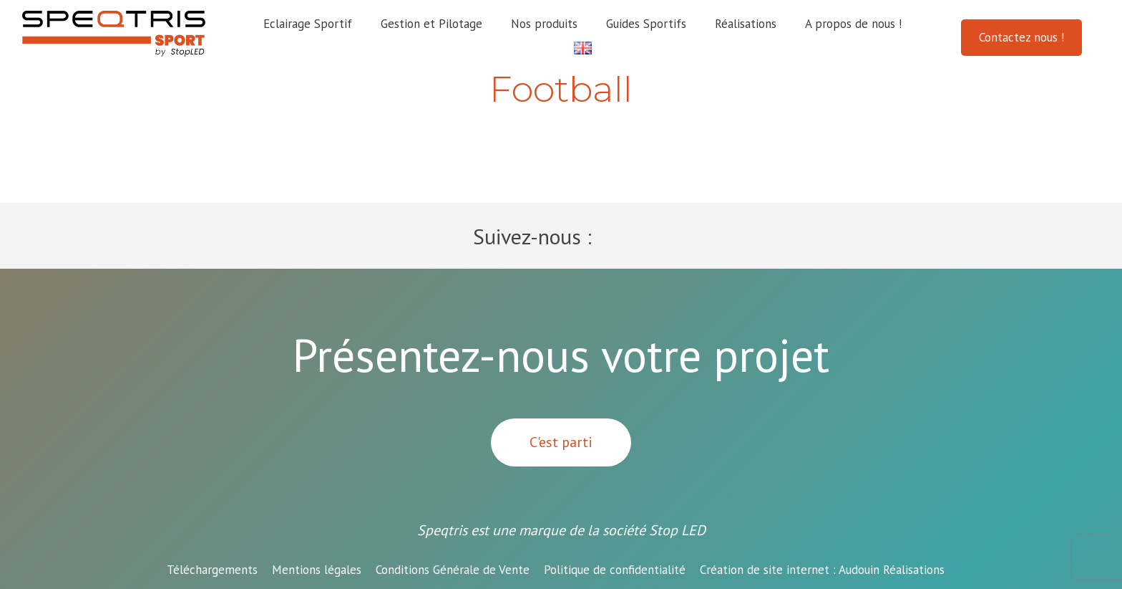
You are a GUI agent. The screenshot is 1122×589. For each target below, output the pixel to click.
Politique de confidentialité (615, 570)
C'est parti (561, 442)
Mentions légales (316, 570)
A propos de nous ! (853, 24)
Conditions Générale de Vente (453, 570)
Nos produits (544, 24)
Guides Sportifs (646, 24)
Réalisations (745, 24)
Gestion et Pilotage (431, 24)
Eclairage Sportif (307, 24)
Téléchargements (212, 570)
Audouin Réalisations (822, 570)
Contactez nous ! (1021, 37)
